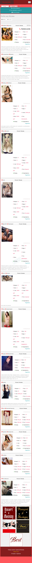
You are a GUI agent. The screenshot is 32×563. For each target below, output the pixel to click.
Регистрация (15, 12)
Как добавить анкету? (15, 10)
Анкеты (3, 19)
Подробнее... (27, 44)
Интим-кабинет (15, 8)
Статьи (9, 19)
